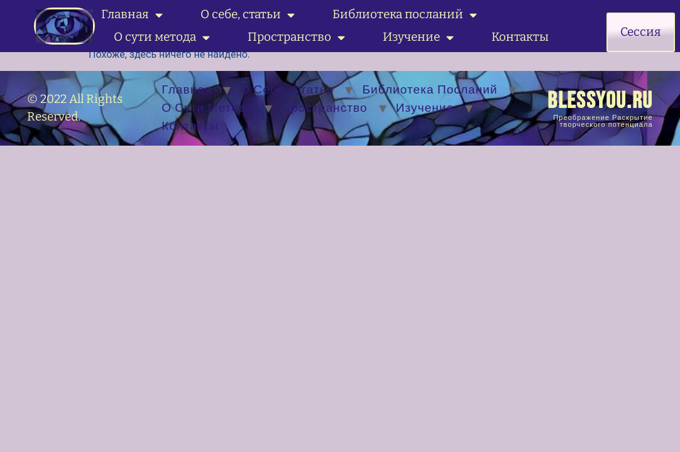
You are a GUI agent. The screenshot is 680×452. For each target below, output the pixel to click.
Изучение (418, 37)
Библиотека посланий (404, 14)
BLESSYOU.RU (600, 101)
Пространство (296, 37)
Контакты (520, 37)
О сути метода (162, 37)
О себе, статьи (247, 14)
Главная (132, 14)
